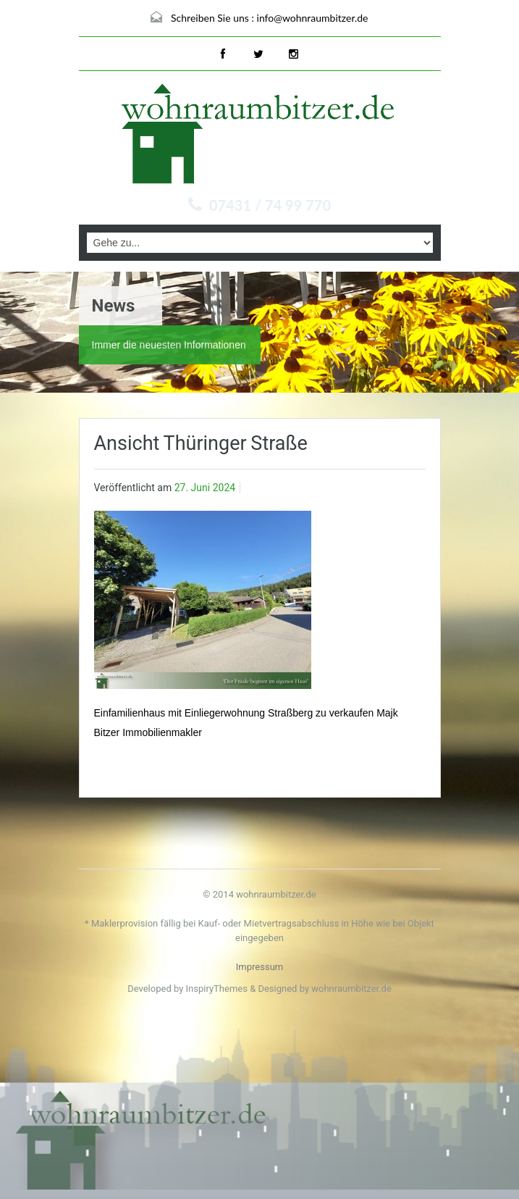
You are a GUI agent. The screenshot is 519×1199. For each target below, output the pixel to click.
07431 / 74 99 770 (270, 205)
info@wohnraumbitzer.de (312, 18)
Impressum (259, 966)
